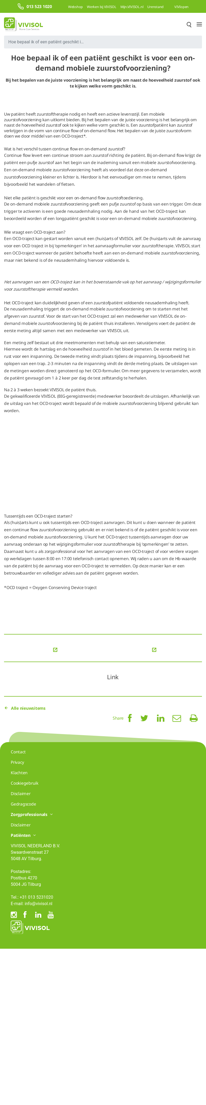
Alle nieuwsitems (25, 864)
